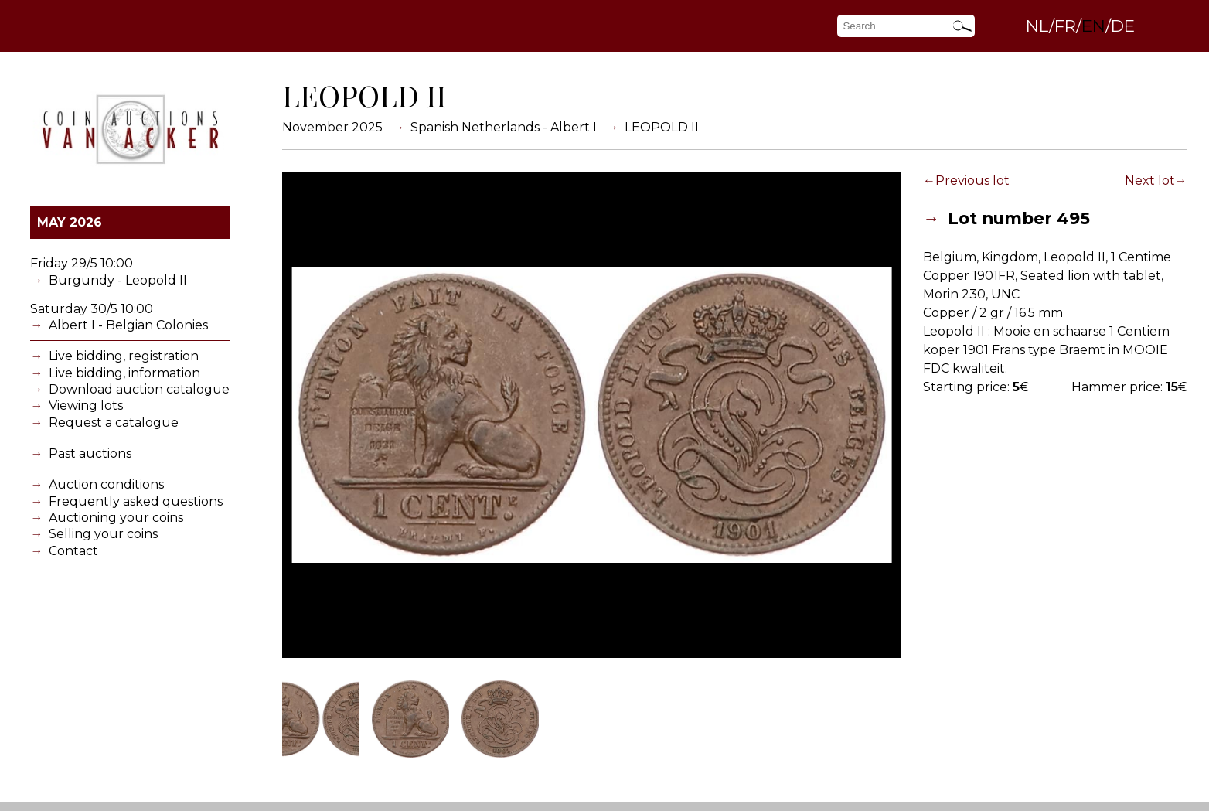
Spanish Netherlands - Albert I (503, 127)
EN (1093, 25)
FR (1065, 25)
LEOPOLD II (662, 127)
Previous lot (972, 180)
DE (1123, 25)
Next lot (1150, 180)
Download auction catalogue (139, 389)
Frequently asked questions (136, 501)
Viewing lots (86, 405)
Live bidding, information (124, 373)
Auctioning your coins (116, 517)
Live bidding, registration (124, 356)
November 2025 (332, 127)
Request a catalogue (114, 422)
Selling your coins (103, 533)
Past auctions (90, 453)
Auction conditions (106, 484)
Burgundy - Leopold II (118, 280)
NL (1037, 25)
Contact (73, 551)
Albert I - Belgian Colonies (128, 325)
